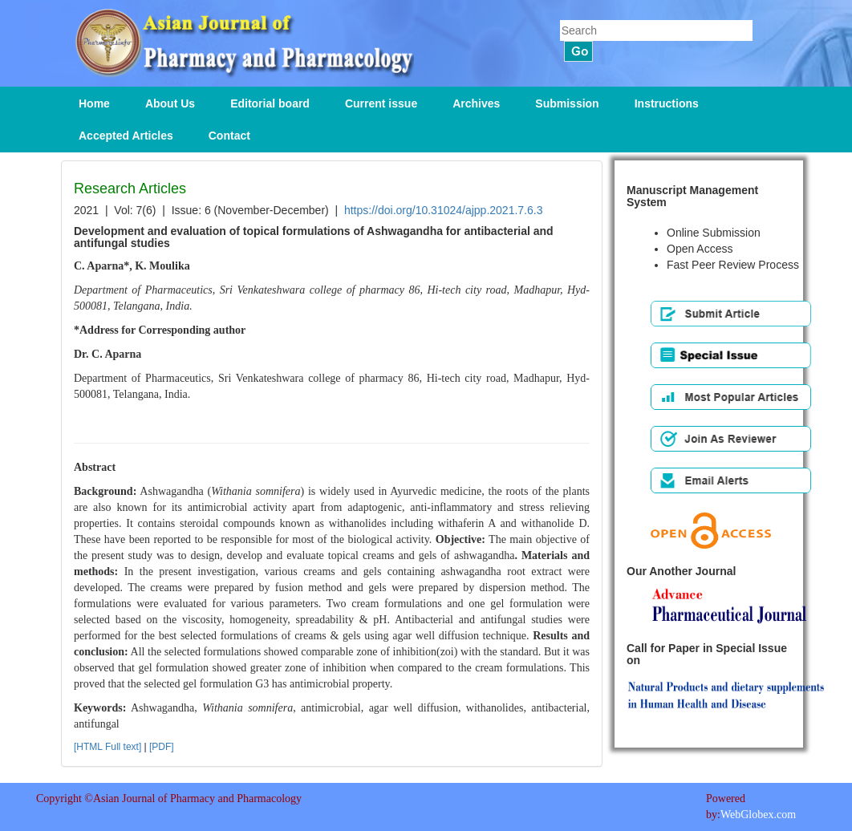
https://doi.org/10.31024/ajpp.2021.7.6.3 (443, 210)
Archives (476, 103)
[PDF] (161, 746)
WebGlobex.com (758, 815)
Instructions (667, 103)
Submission (566, 103)
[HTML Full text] (107, 746)
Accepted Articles (126, 135)
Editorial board (270, 103)
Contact (229, 135)
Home (94, 103)
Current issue (381, 103)
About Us (170, 103)
